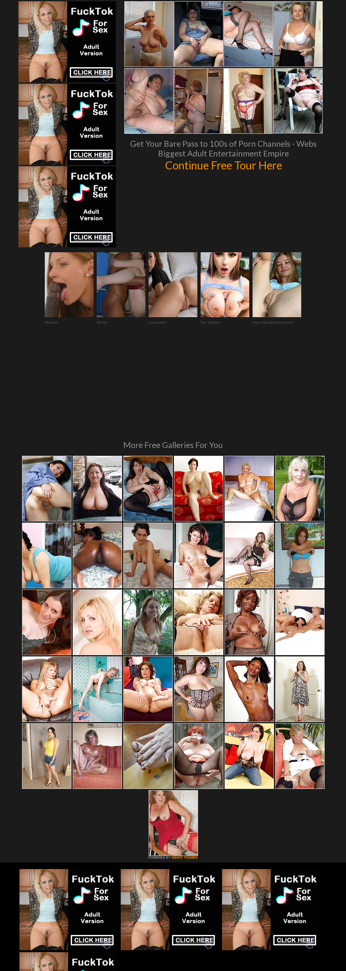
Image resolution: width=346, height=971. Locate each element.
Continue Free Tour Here (223, 165)
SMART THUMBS (184, 769)
